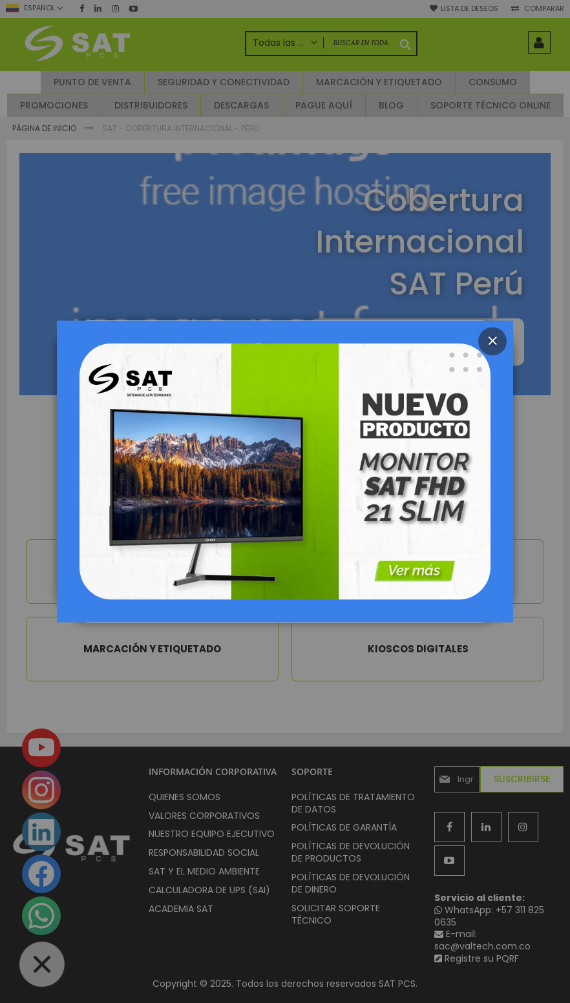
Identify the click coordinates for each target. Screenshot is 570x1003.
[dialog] (285, 501)
